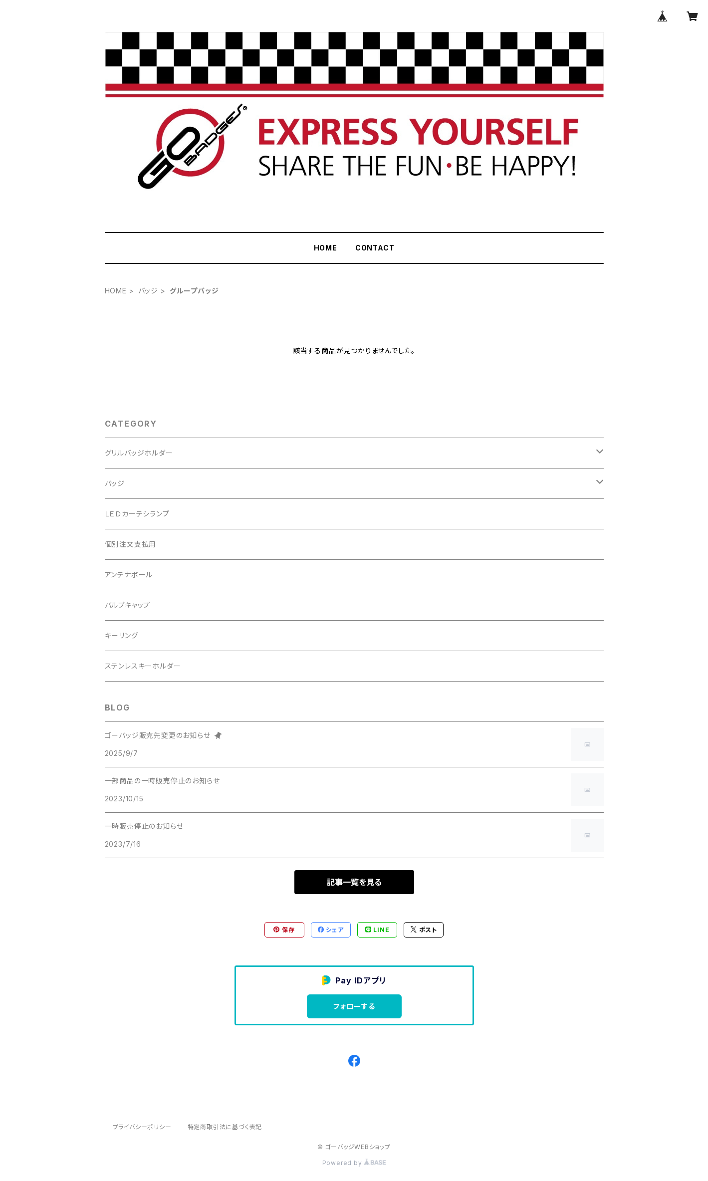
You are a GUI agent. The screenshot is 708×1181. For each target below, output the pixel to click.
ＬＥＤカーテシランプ (137, 513)
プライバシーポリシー (142, 1127)
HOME (325, 247)
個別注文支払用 (131, 544)
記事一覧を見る (354, 882)
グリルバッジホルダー (139, 453)
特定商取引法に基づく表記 (225, 1127)
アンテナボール (129, 574)
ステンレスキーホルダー (143, 666)
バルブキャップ (128, 605)
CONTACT (375, 247)
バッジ (148, 290)
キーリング (121, 635)
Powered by (354, 1163)
